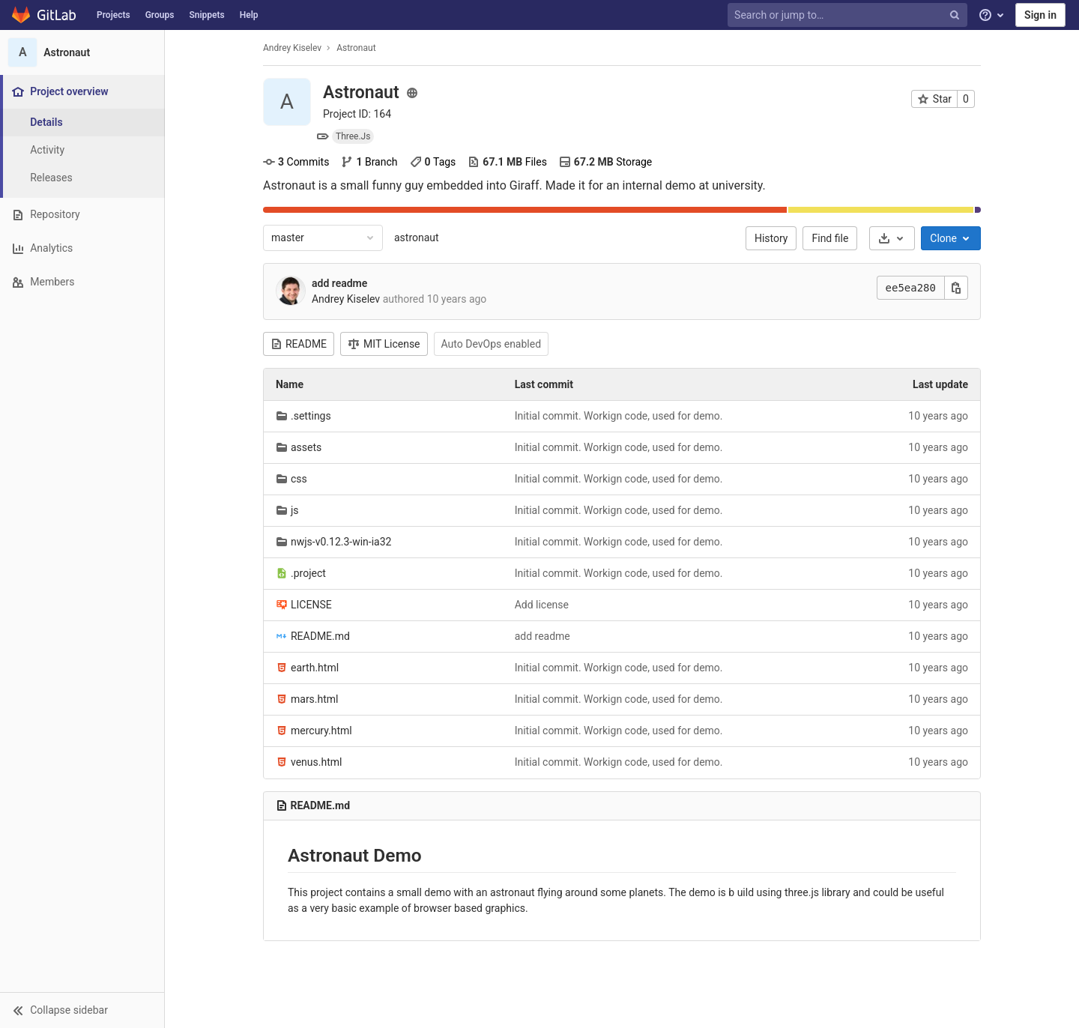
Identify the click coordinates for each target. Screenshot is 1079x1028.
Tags (433, 162)
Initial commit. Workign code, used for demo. (619, 416)
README (298, 344)
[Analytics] (82, 248)
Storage (605, 162)
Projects (113, 15)
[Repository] (82, 215)
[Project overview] (83, 92)
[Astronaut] (82, 52)
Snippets (206, 15)
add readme (339, 283)
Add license (542, 605)
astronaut (416, 238)
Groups (160, 15)
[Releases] (82, 178)
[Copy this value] (956, 288)
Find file (830, 238)
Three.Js (353, 136)
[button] (82, 1010)
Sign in (1040, 15)
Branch (369, 162)
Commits (296, 162)
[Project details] (82, 122)
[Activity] (82, 150)
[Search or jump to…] (849, 15)
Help (249, 15)
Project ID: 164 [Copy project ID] (357, 114)
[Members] (82, 282)
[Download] (892, 238)
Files (507, 162)
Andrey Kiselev (292, 48)
